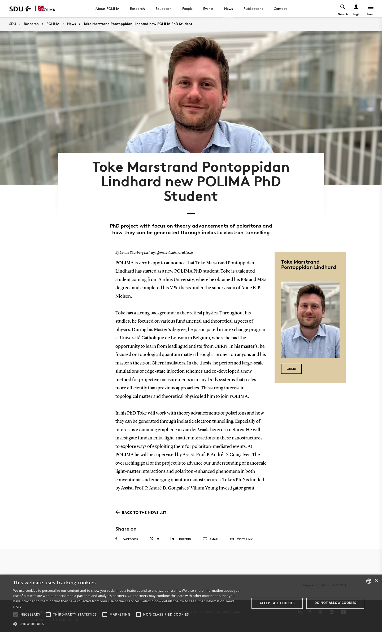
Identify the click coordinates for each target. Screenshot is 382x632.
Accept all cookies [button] (277, 603)
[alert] (191, 603)
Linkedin (180, 539)
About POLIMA (107, 8)
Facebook (126, 539)
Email (210, 539)
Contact (280, 8)
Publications (253, 8)
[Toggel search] (343, 8)
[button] (15, 614)
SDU (12, 23)
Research (137, 8)
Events (208, 8)
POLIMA (52, 24)
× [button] (376, 581)
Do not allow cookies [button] (335, 602)
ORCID (291, 369)
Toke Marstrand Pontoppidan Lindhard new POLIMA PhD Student (138, 24)
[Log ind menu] (356, 8)
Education (163, 8)
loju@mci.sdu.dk (163, 253)
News (228, 8)
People (187, 8)
